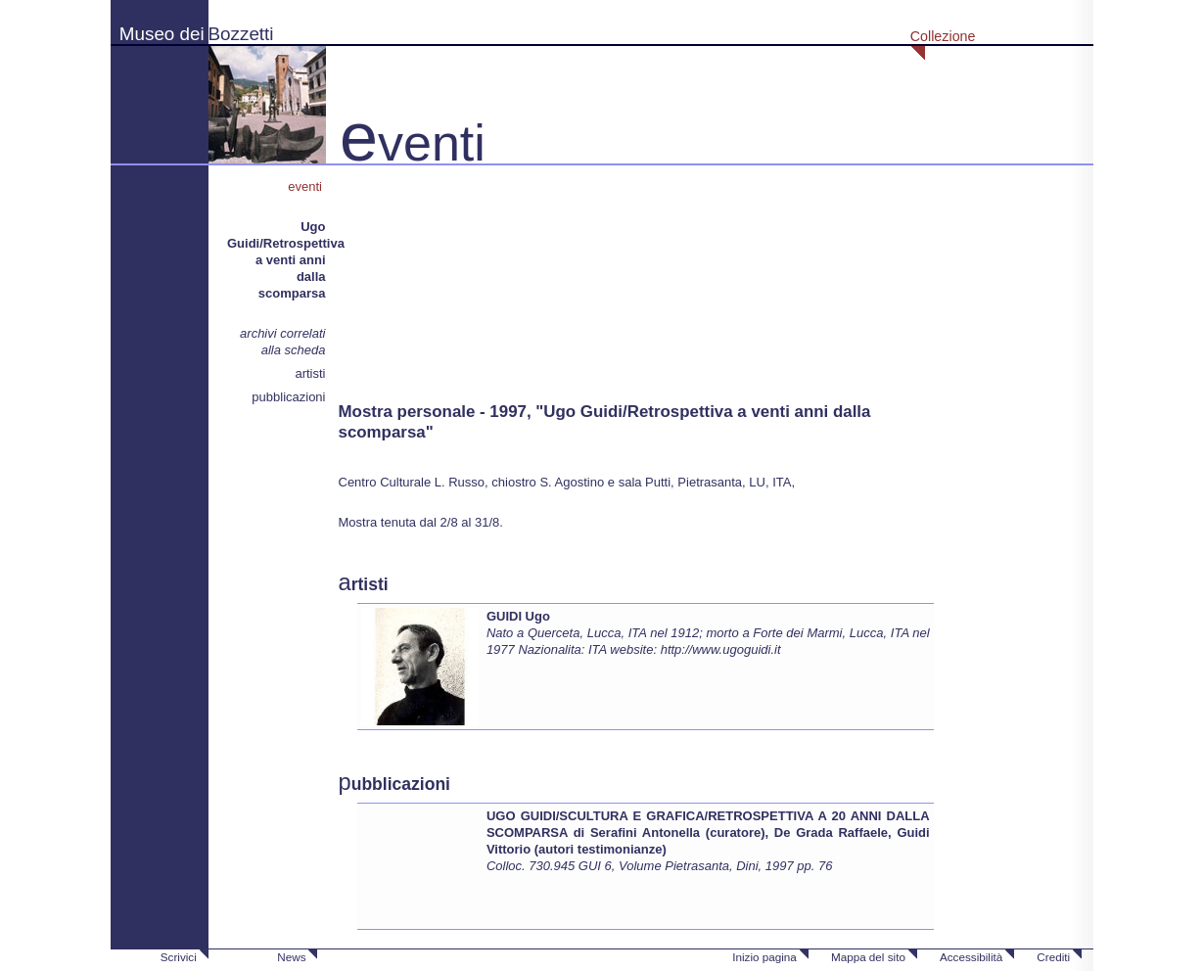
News (291, 956)
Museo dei (162, 33)
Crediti (1053, 956)
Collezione (943, 36)
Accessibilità (971, 956)
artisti (310, 373)
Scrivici (179, 956)
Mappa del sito (868, 956)
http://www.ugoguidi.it (721, 649)
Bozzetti (241, 33)
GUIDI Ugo (518, 616)
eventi (306, 186)
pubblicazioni (288, 397)
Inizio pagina (764, 956)
